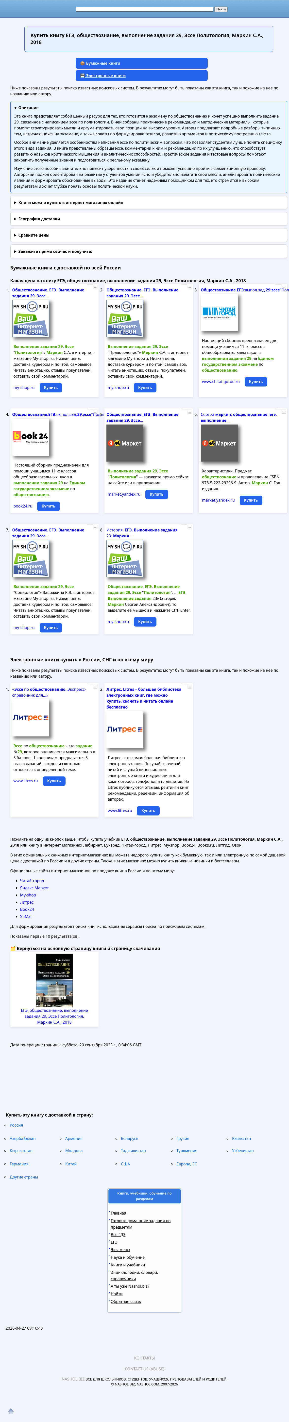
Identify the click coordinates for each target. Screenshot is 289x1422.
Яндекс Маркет (34, 888)
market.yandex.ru (124, 494)
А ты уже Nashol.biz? (130, 1286)
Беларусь (129, 1138)
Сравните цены (33, 235)
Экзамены (120, 1249)
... (95, 287)
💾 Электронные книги (103, 75)
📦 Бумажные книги (100, 63)
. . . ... (48, 293)
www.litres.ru (26, 781)
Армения (74, 1138)
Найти (117, 1294)
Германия (19, 1164)
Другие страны (24, 1177)
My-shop (28, 895)
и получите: (55, 251)
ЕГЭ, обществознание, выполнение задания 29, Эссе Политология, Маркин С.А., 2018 (54, 1016)
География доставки (39, 219)
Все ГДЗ (118, 1234)
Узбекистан (243, 1150)
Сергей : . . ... (239, 417)
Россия (16, 1125)
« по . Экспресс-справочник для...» (49, 692)
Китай (71, 1164)
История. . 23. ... (142, 533)
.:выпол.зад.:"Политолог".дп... (239, 290)
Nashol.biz (73, 1379)
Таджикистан (133, 1150)
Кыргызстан (21, 1150)
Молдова (74, 1150)
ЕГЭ (114, 1242)
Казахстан (241, 1138)
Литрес (27, 902)
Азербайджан (23, 1138)
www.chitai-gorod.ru (221, 381)
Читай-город (32, 880)
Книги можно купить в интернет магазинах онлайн (70, 202)
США (125, 1164)
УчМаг (26, 916)
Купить (51, 388)
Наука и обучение (128, 1257)
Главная (118, 1213)
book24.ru (23, 506)
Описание (28, 107)
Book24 (27, 909)
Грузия (182, 1138)
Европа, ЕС (186, 1164)
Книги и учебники (128, 1265)
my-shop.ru (24, 387)
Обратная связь (126, 1301)
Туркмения (186, 1150)
